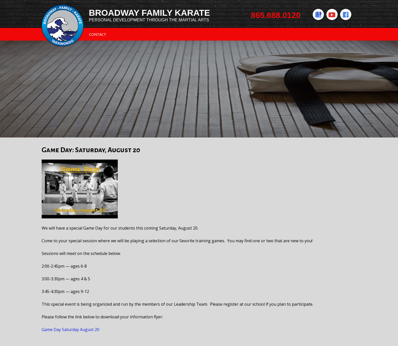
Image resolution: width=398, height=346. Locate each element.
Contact (97, 34)
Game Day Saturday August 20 (70, 329)
